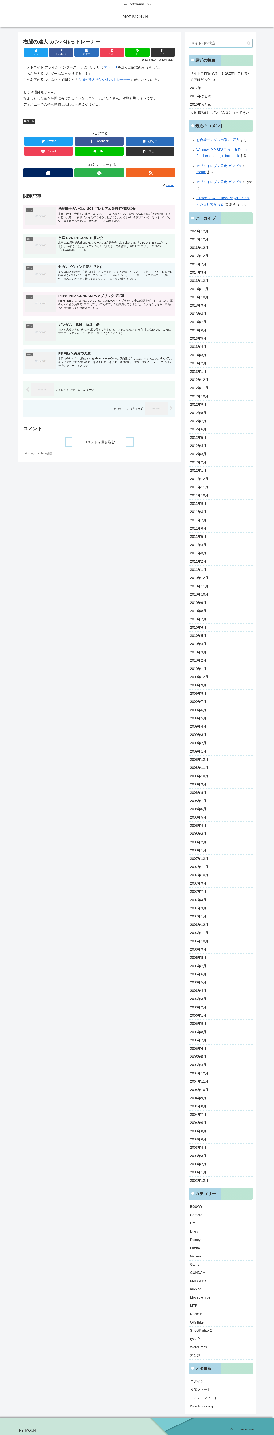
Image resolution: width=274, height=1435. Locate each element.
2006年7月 (198, 966)
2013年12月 (199, 281)
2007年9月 (198, 883)
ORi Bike (197, 1322)
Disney (195, 1240)
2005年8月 (198, 1032)
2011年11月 (199, 487)
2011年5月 (198, 536)
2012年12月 (199, 380)
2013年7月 (198, 322)
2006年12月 (199, 925)
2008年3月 (198, 834)
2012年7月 (198, 421)
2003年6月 (198, 1139)
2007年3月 (198, 908)
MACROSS (198, 1281)
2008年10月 (199, 776)
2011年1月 (198, 570)
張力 (236, 140)
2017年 (195, 88)
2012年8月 (198, 413)
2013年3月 (198, 355)
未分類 (29, 121)
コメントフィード (203, 1398)
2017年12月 (199, 239)
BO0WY (196, 1207)
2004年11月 (199, 1081)
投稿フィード (200, 1390)
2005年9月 (198, 1024)
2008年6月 (198, 809)
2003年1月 (198, 1172)
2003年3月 (198, 1156)
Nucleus (196, 1314)
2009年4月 (198, 726)
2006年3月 (198, 999)
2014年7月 (198, 264)
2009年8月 (198, 693)
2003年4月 (198, 1147)
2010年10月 (199, 594)
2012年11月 (199, 388)
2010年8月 (198, 611)
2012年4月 (198, 446)
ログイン (197, 1381)
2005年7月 (198, 1040)
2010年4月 (198, 644)
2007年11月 (199, 867)
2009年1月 (198, 751)
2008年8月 (198, 793)
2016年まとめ (200, 96)
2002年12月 (199, 1181)
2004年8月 (198, 1106)
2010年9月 (198, 603)
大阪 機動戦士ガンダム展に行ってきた (219, 113)
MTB (193, 1306)
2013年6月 (198, 330)
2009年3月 (198, 735)
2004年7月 (198, 1114)
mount (201, 172)
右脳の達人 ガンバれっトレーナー (104, 80)
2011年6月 (198, 528)
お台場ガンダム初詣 (211, 140)
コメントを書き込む (99, 442)
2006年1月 (198, 1015)
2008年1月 (198, 850)
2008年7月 (198, 801)
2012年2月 (198, 462)
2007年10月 (199, 875)
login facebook (228, 156)
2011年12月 (199, 479)
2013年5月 (198, 338)
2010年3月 (198, 652)
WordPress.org (201, 1406)
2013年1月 (198, 371)
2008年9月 (198, 784)
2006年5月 (198, 982)
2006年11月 (199, 933)
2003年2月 (198, 1164)
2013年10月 (199, 297)
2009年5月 (198, 718)
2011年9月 (198, 504)
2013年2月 (198, 363)
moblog (195, 1289)
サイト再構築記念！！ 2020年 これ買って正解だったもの (220, 76)
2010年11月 (199, 586)
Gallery (195, 1256)
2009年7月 (198, 702)
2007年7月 (198, 891)
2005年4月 (198, 1065)
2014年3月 (198, 272)
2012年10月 (199, 396)
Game (194, 1264)
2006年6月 (198, 974)
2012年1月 (198, 470)
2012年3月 (198, 454)
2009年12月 (199, 677)
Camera (196, 1215)
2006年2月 (198, 1007)
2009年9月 (198, 685)
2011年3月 (198, 553)
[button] (248, 43)
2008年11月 (199, 768)
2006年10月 (199, 941)
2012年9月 (198, 404)
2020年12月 (199, 231)
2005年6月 (198, 1048)
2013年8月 (198, 314)
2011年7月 (198, 520)
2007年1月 (198, 916)
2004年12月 (199, 1073)
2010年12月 (199, 578)
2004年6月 (198, 1123)
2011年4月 (198, 545)
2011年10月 (199, 495)
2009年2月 (198, 743)
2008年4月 (198, 825)
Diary (194, 1231)
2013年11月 (199, 289)
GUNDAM (197, 1273)
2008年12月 (199, 759)
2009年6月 (198, 710)
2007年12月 (199, 859)
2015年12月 (199, 256)
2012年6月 (198, 429)
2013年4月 (198, 347)
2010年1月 (198, 669)
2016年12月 (199, 248)
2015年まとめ (200, 104)
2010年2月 (198, 660)
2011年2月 (198, 561)
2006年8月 (198, 958)
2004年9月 (198, 1098)
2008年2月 (198, 842)
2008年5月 (198, 817)
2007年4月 (198, 900)
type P (195, 1339)
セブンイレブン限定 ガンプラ (219, 166)
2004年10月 (199, 1090)
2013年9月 (198, 305)
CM (192, 1223)
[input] (221, 43)
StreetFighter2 (201, 1330)
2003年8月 (198, 1131)
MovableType (200, 1297)
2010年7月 (198, 619)
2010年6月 (198, 627)
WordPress (198, 1347)
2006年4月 (198, 991)
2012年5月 (198, 438)
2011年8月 (198, 512)
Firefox (195, 1248)
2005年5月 (198, 1057)
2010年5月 (198, 636)
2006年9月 (198, 949)
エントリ (111, 67)
